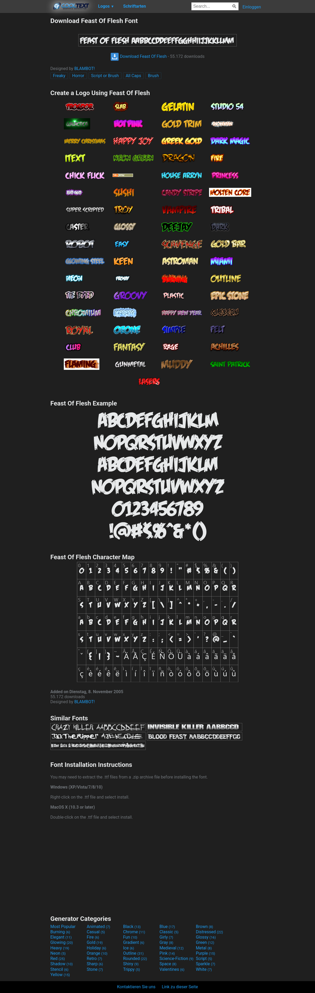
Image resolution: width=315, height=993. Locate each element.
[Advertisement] (25, 96)
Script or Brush (105, 75)
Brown (204, 926)
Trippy (131, 969)
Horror (78, 75)
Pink (167, 953)
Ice (128, 947)
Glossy (206, 937)
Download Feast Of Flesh (138, 56)
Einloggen (252, 7)
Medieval (171, 947)
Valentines (172, 969)
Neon (58, 953)
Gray (166, 942)
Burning (60, 931)
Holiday (96, 947)
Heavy (59, 947)
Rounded (135, 958)
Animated (98, 926)
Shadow (61, 963)
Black (132, 926)
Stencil (59, 969)
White (204, 969)
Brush (153, 75)
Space (167, 963)
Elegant (61, 937)
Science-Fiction (176, 958)
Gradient (133, 942)
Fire (93, 937)
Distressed (209, 931)
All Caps (133, 75)
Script (204, 958)
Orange (97, 953)
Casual (96, 931)
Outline (133, 953)
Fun (130, 937)
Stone (95, 969)
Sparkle (205, 963)
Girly (166, 937)
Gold (95, 942)
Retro (94, 958)
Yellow (60, 974)
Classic (168, 931)
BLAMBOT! (84, 68)
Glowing (61, 942)
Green (205, 942)
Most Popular (63, 926)
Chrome (134, 931)
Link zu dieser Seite (180, 986)
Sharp (95, 963)
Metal (204, 947)
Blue (167, 926)
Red (57, 958)
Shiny (131, 963)
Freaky (59, 75)
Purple (205, 953)
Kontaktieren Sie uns (136, 986)
